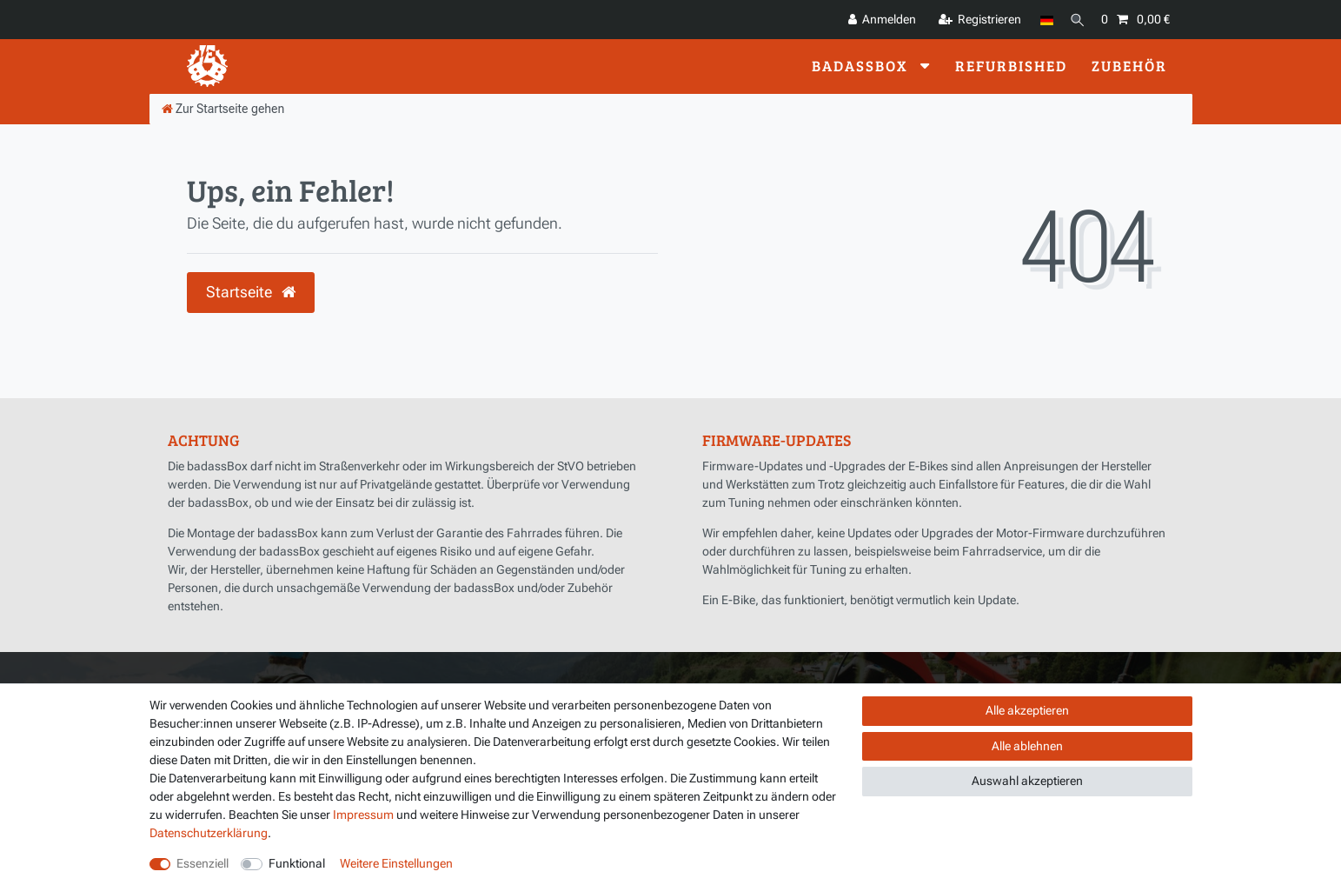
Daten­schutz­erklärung (208, 833)
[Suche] (1074, 19)
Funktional (297, 863)
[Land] (1041, 19)
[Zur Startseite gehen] (223, 109)
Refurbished (1011, 66)
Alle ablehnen (1027, 746)
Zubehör (1129, 66)
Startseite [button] (250, 292)
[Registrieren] (973, 19)
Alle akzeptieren (1027, 710)
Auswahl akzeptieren (1027, 781)
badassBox (862, 66)
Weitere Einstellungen (396, 863)
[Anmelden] (875, 19)
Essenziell (202, 863)
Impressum (363, 815)
